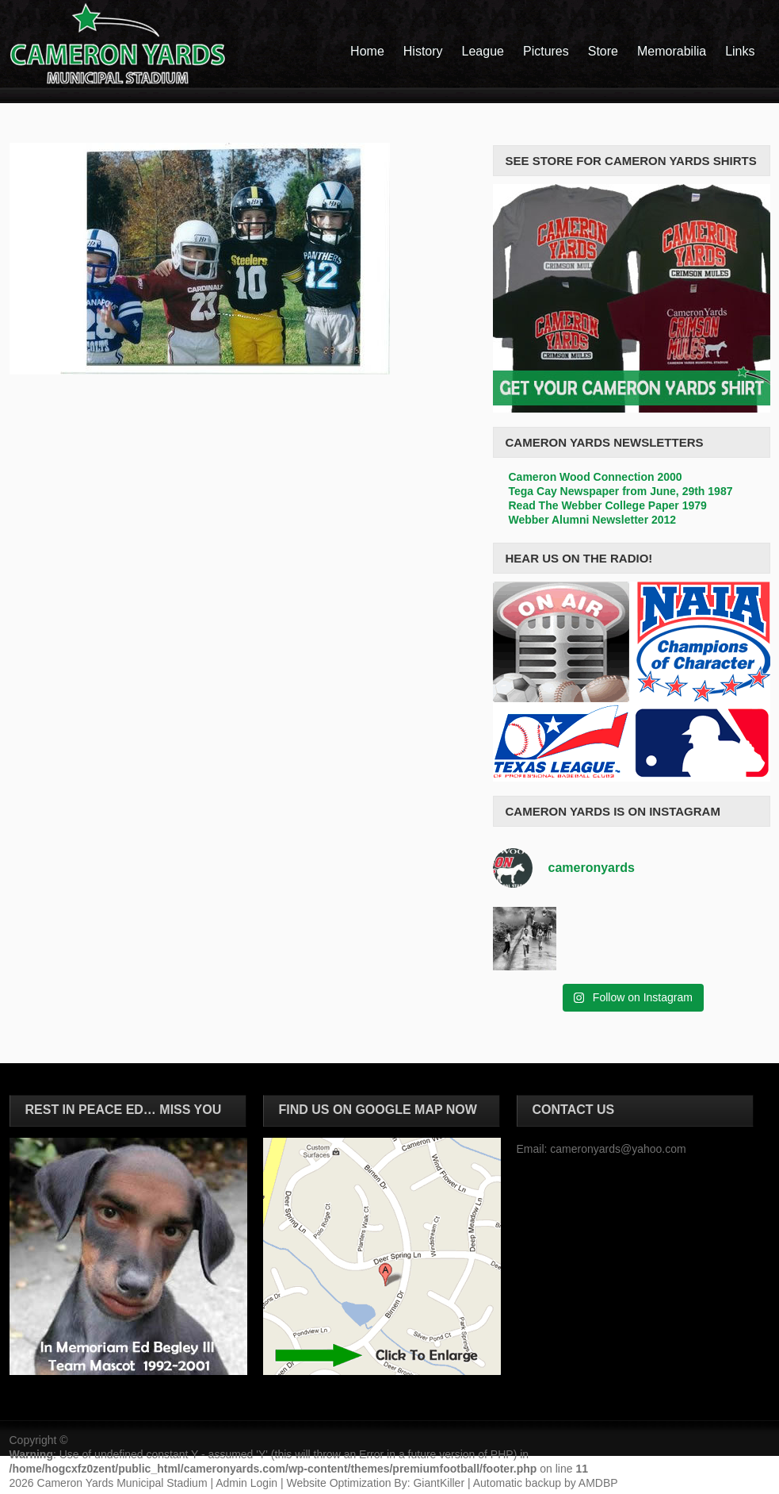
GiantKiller (438, 1483)
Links (739, 51)
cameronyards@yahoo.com (617, 1149)
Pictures (546, 51)
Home (367, 51)
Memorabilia (671, 51)
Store (603, 51)
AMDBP (598, 1483)
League (483, 51)
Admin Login (246, 1483)
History (423, 51)
